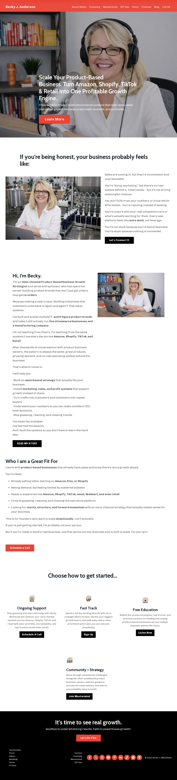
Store (135, 6)
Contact (78, 761)
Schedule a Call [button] (20, 555)
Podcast (146, 6)
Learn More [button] (54, 119)
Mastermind (110, 6)
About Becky (79, 6)
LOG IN (166, 6)
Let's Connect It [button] (119, 245)
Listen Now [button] (145, 640)
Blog (156, 6)
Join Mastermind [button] (79, 704)
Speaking (13, 767)
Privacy (12, 773)
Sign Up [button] (88, 642)
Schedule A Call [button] (32, 642)
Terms (12, 770)
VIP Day (124, 6)
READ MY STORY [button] (27, 450)
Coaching (94, 6)
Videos (12, 764)
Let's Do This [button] (88, 746)
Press (12, 761)
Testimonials (15, 758)
